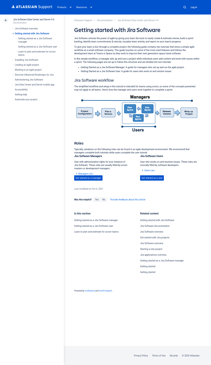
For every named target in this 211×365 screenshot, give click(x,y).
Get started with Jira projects (154, 237)
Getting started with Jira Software (32, 33)
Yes (97, 199)
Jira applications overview (153, 255)
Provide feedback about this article (127, 199)
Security (174, 355)
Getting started (147, 266)
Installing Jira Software (26, 60)
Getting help (21, 94)
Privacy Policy (141, 355)
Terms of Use (159, 355)
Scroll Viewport (105, 291)
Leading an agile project (27, 64)
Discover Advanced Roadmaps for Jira (34, 74)
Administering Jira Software (29, 79)
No (103, 199)
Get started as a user (152, 178)
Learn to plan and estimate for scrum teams (96, 231)
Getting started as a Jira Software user (37, 46)
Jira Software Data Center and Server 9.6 (33, 19)
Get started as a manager (88, 178)
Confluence (90, 291)
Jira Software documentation (154, 226)
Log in (194, 7)
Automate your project (26, 99)
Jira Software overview (26, 28)
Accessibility (21, 89)
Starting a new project (151, 249)
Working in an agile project (28, 69)
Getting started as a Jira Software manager (96, 220)
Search (184, 7)
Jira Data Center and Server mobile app (34, 84)
